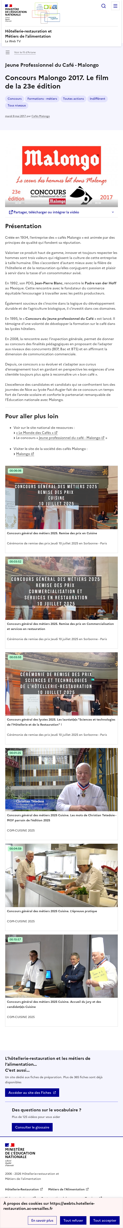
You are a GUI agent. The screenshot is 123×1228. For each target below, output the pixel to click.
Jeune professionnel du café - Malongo (69, 437)
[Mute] (105, 202)
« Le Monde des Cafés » (34, 432)
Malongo (23, 453)
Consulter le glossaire (32, 1127)
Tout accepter (104, 1220)
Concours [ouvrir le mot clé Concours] (15, 99)
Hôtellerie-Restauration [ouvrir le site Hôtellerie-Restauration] (22, 1189)
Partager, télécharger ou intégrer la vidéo (43, 212)
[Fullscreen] (112, 202)
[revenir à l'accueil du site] (61, 34)
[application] (61, 175)
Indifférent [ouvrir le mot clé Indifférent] (97, 99)
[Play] (61, 175)
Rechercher (103, 6)
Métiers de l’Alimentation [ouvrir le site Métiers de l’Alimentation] (66, 1189)
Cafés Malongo (40, 116)
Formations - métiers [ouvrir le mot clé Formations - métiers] (42, 99)
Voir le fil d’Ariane (25, 52)
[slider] (58, 203)
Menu (115, 6)
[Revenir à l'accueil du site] (20, 1154)
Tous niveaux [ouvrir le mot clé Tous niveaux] (17, 105)
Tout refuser (73, 1220)
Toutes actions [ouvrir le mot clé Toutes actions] (73, 99)
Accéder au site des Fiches (29, 1092)
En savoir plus (42, 1220)
